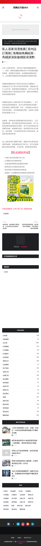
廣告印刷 (21, 401)
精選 (21, 397)
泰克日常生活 (27, 537)
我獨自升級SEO (20, 7)
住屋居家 (10, 41)
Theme (20, 543)
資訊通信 (21, 393)
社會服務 (21, 364)
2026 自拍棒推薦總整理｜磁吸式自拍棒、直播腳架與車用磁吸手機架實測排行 (25, 473)
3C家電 (21, 335)
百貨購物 (21, 346)
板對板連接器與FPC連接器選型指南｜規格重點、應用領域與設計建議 (24, 442)
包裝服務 (21, 339)
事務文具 (21, 361)
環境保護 (21, 408)
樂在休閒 (21, 404)
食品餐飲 (21, 379)
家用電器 (21, 382)
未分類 (21, 343)
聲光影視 (21, 411)
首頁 (5, 41)
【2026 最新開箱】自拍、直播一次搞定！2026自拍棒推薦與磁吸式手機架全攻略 (25, 430)
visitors (24, 247)
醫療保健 (21, 415)
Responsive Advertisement (20, 29)
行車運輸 (21, 350)
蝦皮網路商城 (20, 152)
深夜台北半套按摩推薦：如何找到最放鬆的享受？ (25, 452)
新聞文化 (21, 390)
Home (12, 537)
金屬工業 (21, 375)
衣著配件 (21, 354)
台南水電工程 (18, 209)
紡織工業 (21, 386)
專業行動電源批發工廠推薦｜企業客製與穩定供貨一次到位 (25, 462)
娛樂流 (19, 537)
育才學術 (21, 368)
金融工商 (21, 372)
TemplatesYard (21, 541)
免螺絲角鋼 (28, 209)
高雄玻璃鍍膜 (7, 209)
